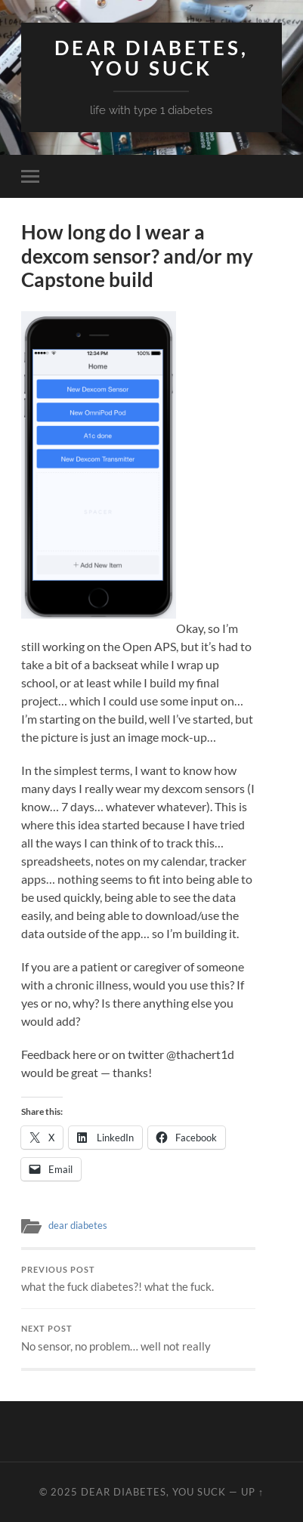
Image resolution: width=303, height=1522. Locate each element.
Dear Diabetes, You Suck (151, 58)
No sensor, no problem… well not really (138, 1338)
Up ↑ (252, 1492)
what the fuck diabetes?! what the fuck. (138, 1279)
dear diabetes (77, 1225)
